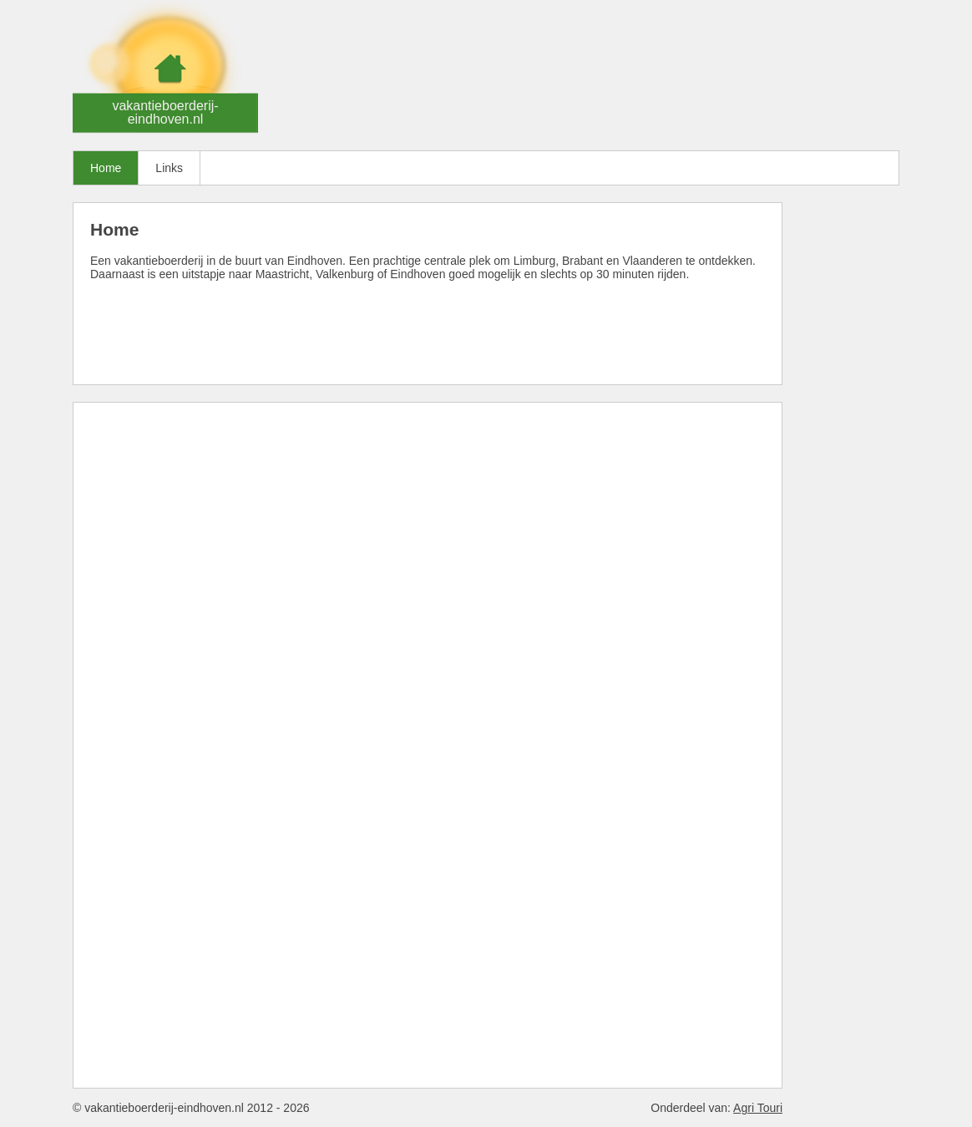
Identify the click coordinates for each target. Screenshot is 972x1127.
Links (169, 168)
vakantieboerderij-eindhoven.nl (165, 112)
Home (105, 168)
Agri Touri (757, 1107)
